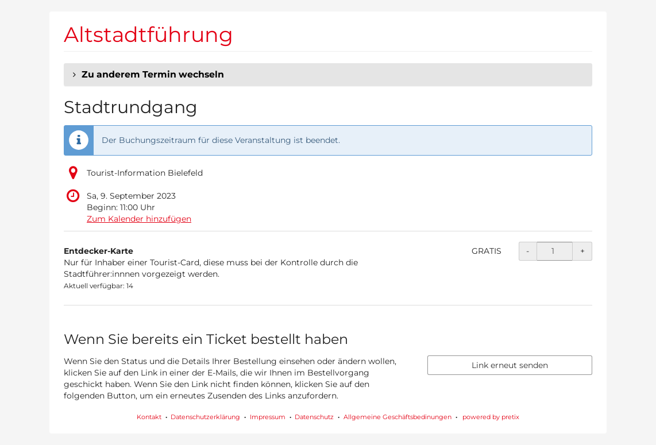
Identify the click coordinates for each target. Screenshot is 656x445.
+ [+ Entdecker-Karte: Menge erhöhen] (582, 251)
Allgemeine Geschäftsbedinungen (398, 417)
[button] (328, 75)
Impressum (267, 417)
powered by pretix (490, 417)
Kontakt (149, 417)
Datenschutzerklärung (205, 417)
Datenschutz (314, 417)
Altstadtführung (148, 34)
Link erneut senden (510, 365)
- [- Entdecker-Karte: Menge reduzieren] (527, 251)
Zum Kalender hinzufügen (139, 219)
